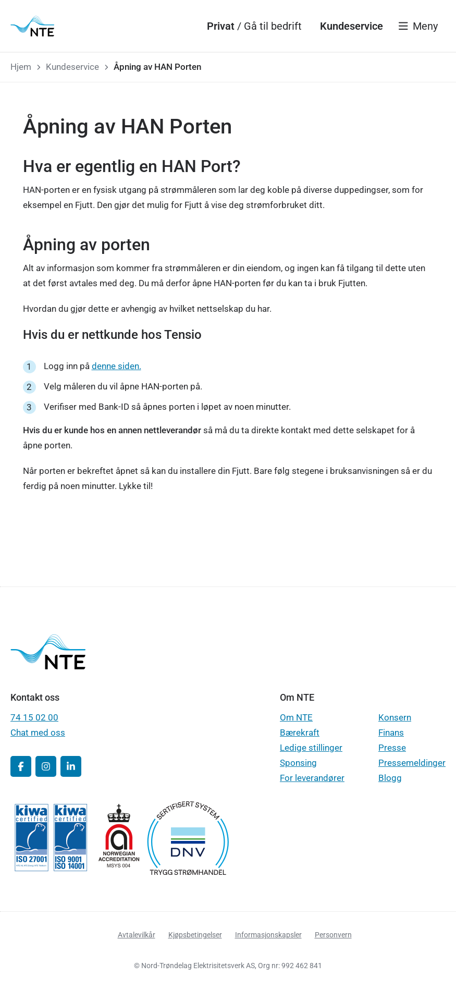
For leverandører (312, 778)
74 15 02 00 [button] (34, 717)
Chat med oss (37, 732)
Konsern (394, 717)
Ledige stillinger (311, 747)
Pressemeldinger (412, 763)
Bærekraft (299, 732)
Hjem (20, 67)
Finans (391, 732)
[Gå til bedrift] (273, 26)
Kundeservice (72, 67)
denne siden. (116, 366)
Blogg (390, 778)
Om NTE (296, 717)
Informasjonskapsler (268, 935)
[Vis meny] (418, 26)
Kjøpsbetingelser (195, 935)
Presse (392, 747)
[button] (20, 766)
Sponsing (298, 763)
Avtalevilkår (136, 935)
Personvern (333, 935)
